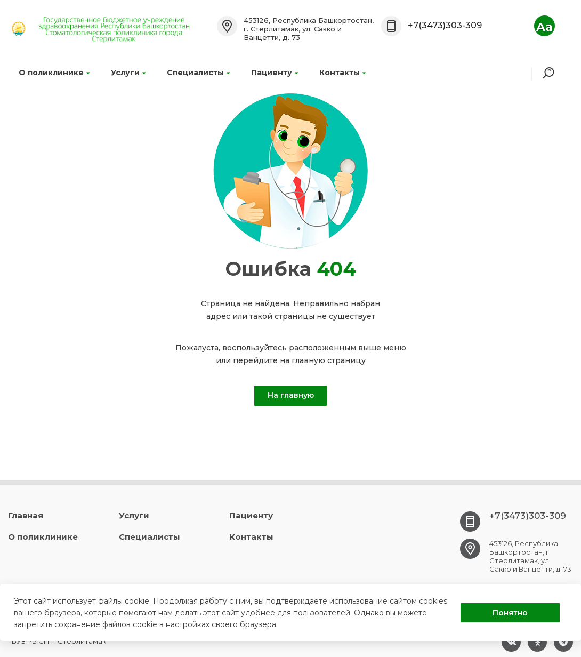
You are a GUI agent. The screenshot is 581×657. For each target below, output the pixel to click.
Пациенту (274, 72)
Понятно (510, 613)
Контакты (342, 72)
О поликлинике (54, 72)
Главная (25, 515)
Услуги (128, 72)
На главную (291, 395)
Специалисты (198, 72)
